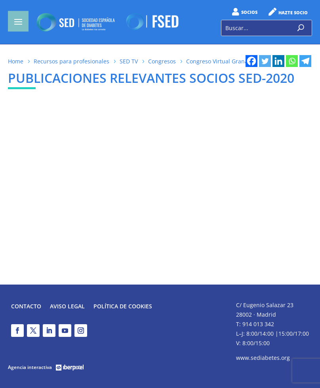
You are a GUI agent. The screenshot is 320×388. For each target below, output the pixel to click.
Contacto (26, 307)
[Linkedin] (278, 61)
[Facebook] (251, 61)
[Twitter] (265, 61)
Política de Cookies (122, 307)
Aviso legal (67, 307)
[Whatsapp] (292, 61)
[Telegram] (305, 61)
